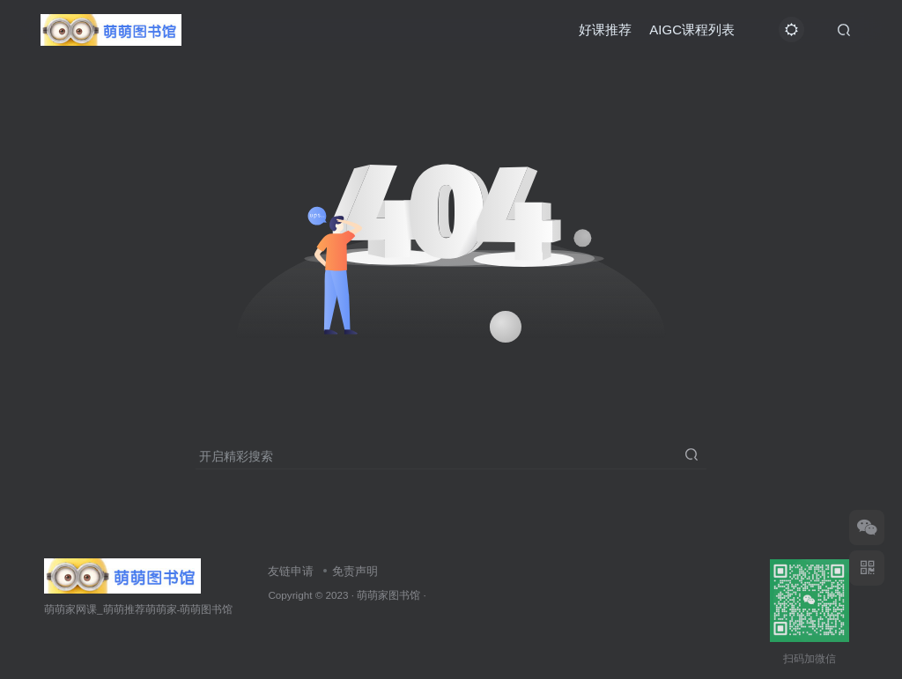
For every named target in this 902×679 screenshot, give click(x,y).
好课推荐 (605, 29)
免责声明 (355, 571)
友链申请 (291, 571)
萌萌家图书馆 (388, 595)
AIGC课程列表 (692, 29)
